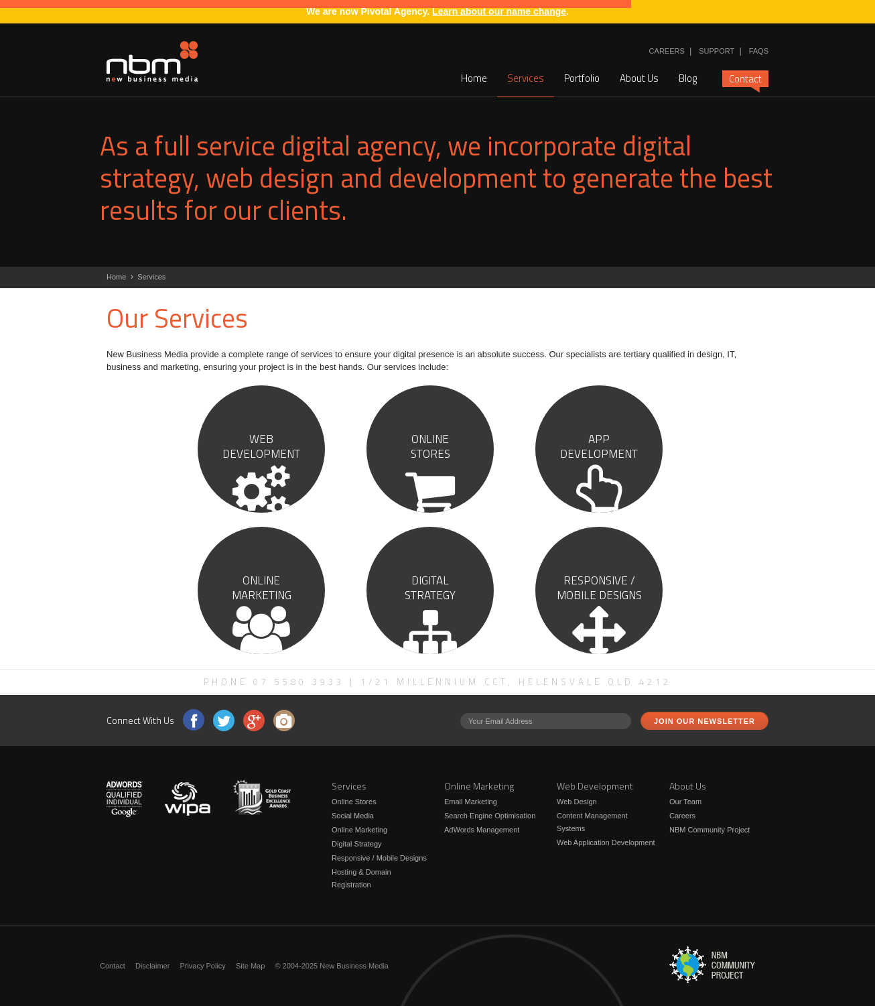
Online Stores (354, 802)
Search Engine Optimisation (489, 816)
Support (716, 51)
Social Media (353, 816)
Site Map (250, 966)
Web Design (577, 802)
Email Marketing (470, 802)
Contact (745, 79)
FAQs (758, 51)
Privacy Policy (202, 966)
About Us (639, 78)
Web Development (595, 786)
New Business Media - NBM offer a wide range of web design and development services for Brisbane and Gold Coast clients (152, 61)
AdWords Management (481, 830)
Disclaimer (152, 966)
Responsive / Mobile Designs (379, 858)
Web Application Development (606, 842)
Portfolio (582, 78)
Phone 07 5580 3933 (274, 681)
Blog (688, 78)
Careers (667, 51)
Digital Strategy (357, 844)
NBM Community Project (709, 830)
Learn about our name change (499, 11)
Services (525, 78)
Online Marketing (359, 830)
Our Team (685, 802)
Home (474, 78)
